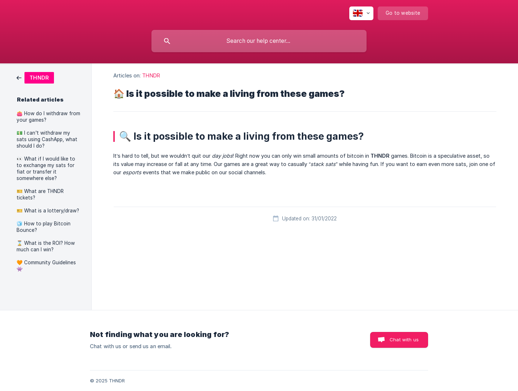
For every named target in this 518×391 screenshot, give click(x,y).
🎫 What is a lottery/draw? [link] (48, 211)
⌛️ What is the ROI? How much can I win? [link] (46, 246)
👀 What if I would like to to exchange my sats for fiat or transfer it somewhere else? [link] (46, 168)
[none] (361, 13)
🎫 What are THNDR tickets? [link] (40, 194)
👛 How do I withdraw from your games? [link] (48, 117)
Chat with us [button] (404, 339)
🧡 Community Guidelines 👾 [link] (46, 266)
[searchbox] (259, 41)
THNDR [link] (151, 75)
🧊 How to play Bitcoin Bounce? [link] (44, 227)
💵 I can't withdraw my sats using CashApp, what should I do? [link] (47, 139)
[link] (35, 77)
